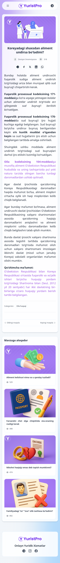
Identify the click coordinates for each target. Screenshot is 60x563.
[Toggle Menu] (7, 5)
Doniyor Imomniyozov (27, 59)
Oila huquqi (21, 306)
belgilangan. (20, 295)
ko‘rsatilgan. (11, 109)
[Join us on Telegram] (52, 5)
